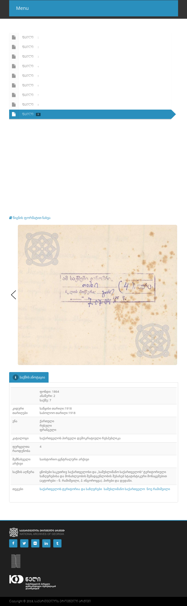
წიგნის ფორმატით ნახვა (30, 217)
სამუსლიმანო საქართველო (124, 489)
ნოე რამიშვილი (158, 489)
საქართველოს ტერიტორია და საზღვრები (71, 489)
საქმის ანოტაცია (29, 377)
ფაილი (25, 37)
